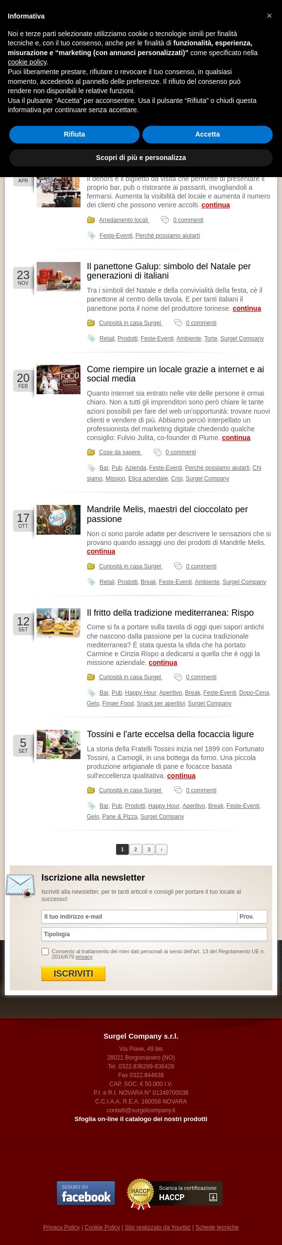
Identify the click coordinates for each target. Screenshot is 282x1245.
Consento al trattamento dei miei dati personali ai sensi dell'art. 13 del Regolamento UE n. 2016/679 (158, 954)
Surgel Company (241, 338)
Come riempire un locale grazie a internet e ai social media (175, 374)
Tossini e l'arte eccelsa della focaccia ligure (170, 734)
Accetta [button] (207, 134)
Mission (115, 478)
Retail (107, 338)
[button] (269, 15)
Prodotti (128, 338)
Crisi (176, 478)
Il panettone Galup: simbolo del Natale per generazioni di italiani (169, 271)
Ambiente (189, 338)
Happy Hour (140, 692)
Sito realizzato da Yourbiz (158, 1227)
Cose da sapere (120, 452)
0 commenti (188, 220)
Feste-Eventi (116, 235)
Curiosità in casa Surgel (130, 323)
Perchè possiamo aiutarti (168, 235)
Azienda (135, 467)
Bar (104, 467)
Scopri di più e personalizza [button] (141, 157)
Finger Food (118, 703)
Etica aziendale (148, 478)
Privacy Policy (61, 1227)
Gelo (93, 703)
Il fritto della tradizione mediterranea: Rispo (170, 613)
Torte (211, 338)
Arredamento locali (124, 220)
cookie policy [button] (27, 62)
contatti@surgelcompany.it (141, 1110)
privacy (84, 957)
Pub (117, 467)
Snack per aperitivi (161, 703)
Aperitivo (171, 692)
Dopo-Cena (254, 692)
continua (215, 205)
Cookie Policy (102, 1227)
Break (148, 582)
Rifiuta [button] (74, 134)
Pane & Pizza (119, 816)
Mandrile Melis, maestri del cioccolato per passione (167, 514)
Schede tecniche (217, 1227)
